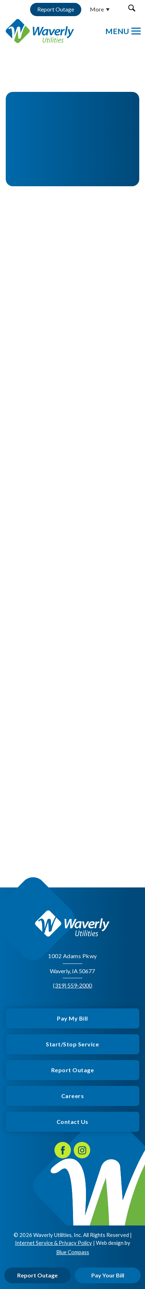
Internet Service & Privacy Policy (53, 1242)
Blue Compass (72, 1252)
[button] (131, 8)
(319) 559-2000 (72, 985)
